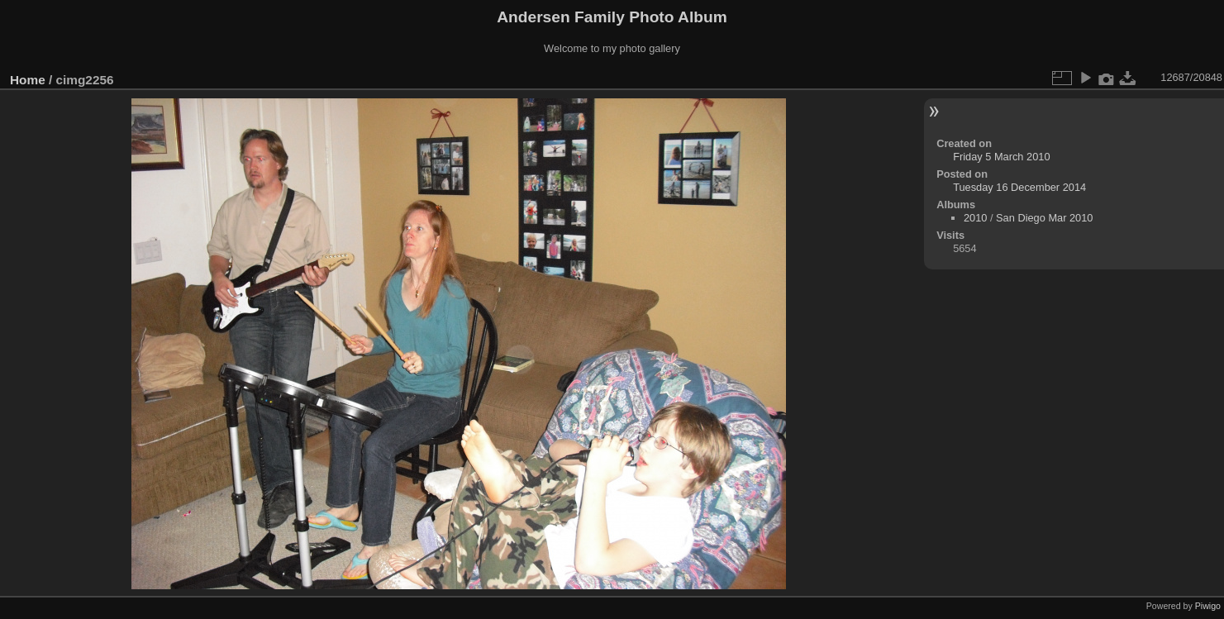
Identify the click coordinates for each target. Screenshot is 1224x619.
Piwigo (1208, 606)
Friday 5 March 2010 (1001, 156)
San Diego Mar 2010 (1044, 218)
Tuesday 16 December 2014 (1019, 187)
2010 (975, 218)
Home (27, 80)
